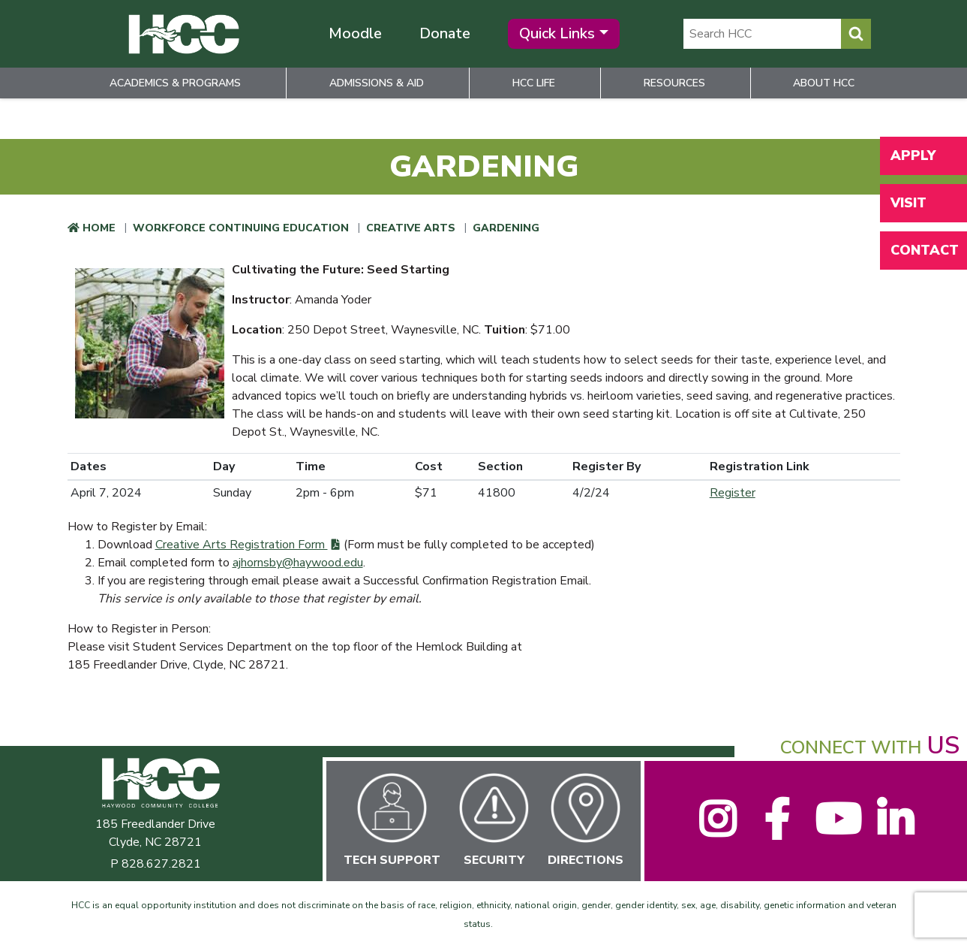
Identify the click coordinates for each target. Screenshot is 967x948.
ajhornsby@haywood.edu (298, 562)
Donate (444, 33)
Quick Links (557, 33)
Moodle (355, 33)
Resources (674, 83)
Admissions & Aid (376, 83)
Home (99, 228)
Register (732, 493)
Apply (912, 155)
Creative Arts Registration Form (241, 544)
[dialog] (922, 903)
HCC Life (533, 83)
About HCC (823, 83)
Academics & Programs (175, 83)
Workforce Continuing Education (241, 228)
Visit (908, 203)
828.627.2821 (161, 864)
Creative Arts (410, 228)
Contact (924, 250)
